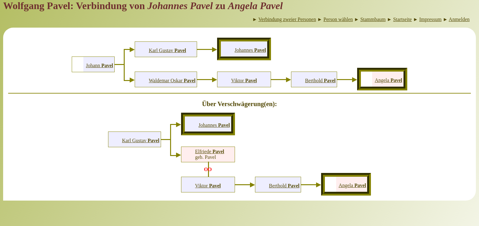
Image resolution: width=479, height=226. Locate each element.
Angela (388, 80)
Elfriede (209, 151)
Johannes (250, 50)
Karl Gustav (167, 50)
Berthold (320, 80)
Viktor (244, 80)
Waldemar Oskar (172, 80)
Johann (99, 65)
